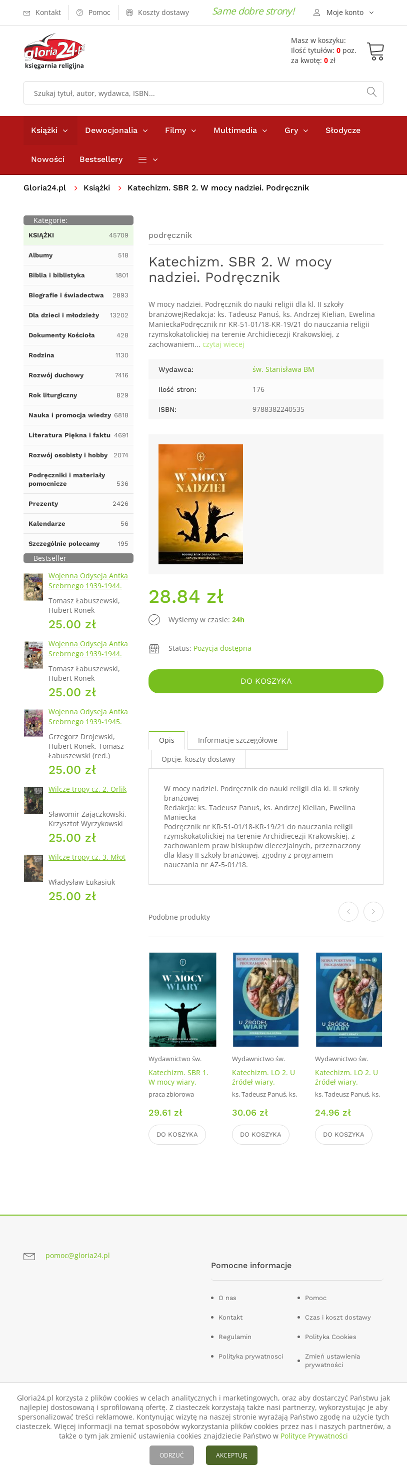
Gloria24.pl (45, 187)
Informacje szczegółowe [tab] (238, 740)
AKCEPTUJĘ (232, 1455)
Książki (44, 130)
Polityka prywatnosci (250, 1356)
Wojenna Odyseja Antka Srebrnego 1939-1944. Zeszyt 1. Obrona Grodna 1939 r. (90, 590)
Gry (291, 130)
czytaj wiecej (223, 344)
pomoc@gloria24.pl (78, 1255)
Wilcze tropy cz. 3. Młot (87, 857)
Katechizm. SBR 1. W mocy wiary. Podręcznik (178, 1082)
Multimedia (235, 130)
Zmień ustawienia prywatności (332, 1361)
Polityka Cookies (330, 1337)
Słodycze (343, 130)
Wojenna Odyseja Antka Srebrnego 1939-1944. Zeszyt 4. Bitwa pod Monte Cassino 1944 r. (88, 658)
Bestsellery (101, 159)
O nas (227, 1298)
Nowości (47, 159)
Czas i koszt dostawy (338, 1317)
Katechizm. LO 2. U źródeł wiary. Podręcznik (263, 1082)
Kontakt (230, 1317)
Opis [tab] (166, 740)
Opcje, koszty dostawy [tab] (198, 759)
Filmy (175, 130)
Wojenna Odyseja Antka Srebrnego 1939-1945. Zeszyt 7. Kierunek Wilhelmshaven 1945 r (88, 726)
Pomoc (315, 1298)
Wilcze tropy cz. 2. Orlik (87, 789)
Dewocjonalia (111, 130)
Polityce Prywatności (314, 1436)
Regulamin (235, 1337)
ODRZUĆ (172, 1455)
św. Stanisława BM (283, 369)
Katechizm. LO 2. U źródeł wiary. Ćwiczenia (346, 1082)
